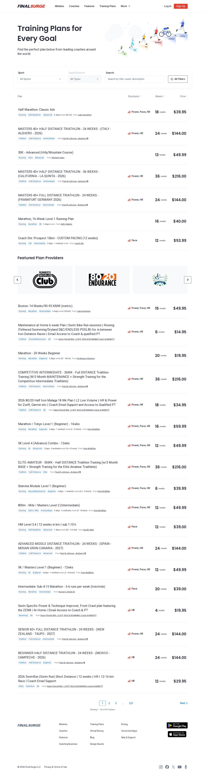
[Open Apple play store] (177, 734)
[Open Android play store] (177, 726)
